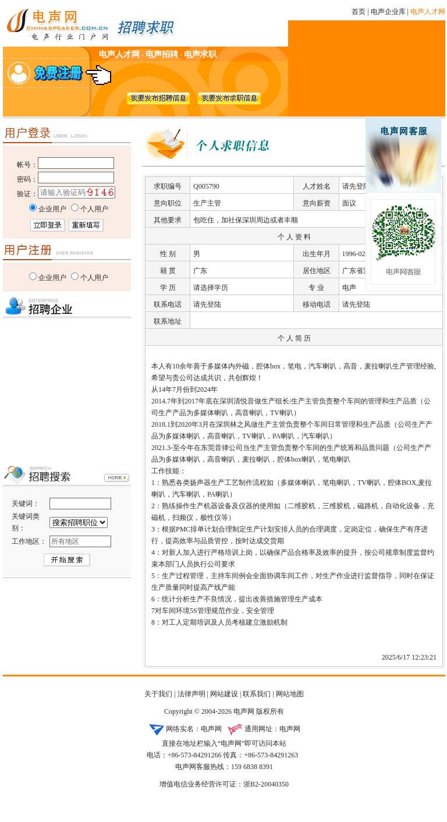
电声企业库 (388, 12)
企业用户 (52, 278)
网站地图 (290, 694)
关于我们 (158, 694)
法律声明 (191, 694)
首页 (359, 12)
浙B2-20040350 (266, 784)
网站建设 (224, 694)
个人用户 (94, 278)
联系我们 (257, 694)
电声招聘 (162, 54)
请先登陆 (356, 186)
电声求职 (200, 54)
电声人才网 (427, 12)
